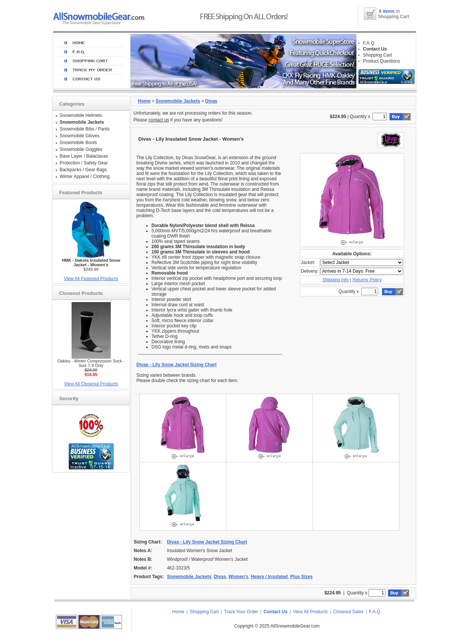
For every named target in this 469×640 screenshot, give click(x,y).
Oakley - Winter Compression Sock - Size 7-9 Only (91, 363)
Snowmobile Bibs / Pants (85, 129)
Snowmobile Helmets (81, 115)
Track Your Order (241, 611)
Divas (211, 101)
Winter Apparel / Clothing (85, 176)
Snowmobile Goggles (81, 149)
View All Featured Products (91, 278)
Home (144, 101)
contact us (158, 120)
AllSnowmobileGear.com (295, 626)
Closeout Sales (348, 611)
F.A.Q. (369, 43)
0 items (387, 11)
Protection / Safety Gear (84, 163)
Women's (239, 576)
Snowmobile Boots (78, 142)
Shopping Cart (377, 55)
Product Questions (381, 61)
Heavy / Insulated (269, 576)
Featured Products (80, 192)
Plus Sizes (301, 576)
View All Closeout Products (91, 384)
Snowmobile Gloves (79, 135)
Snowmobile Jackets (178, 101)
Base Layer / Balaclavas (84, 156)
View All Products (310, 611)
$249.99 (91, 265)
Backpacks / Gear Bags (83, 169)
